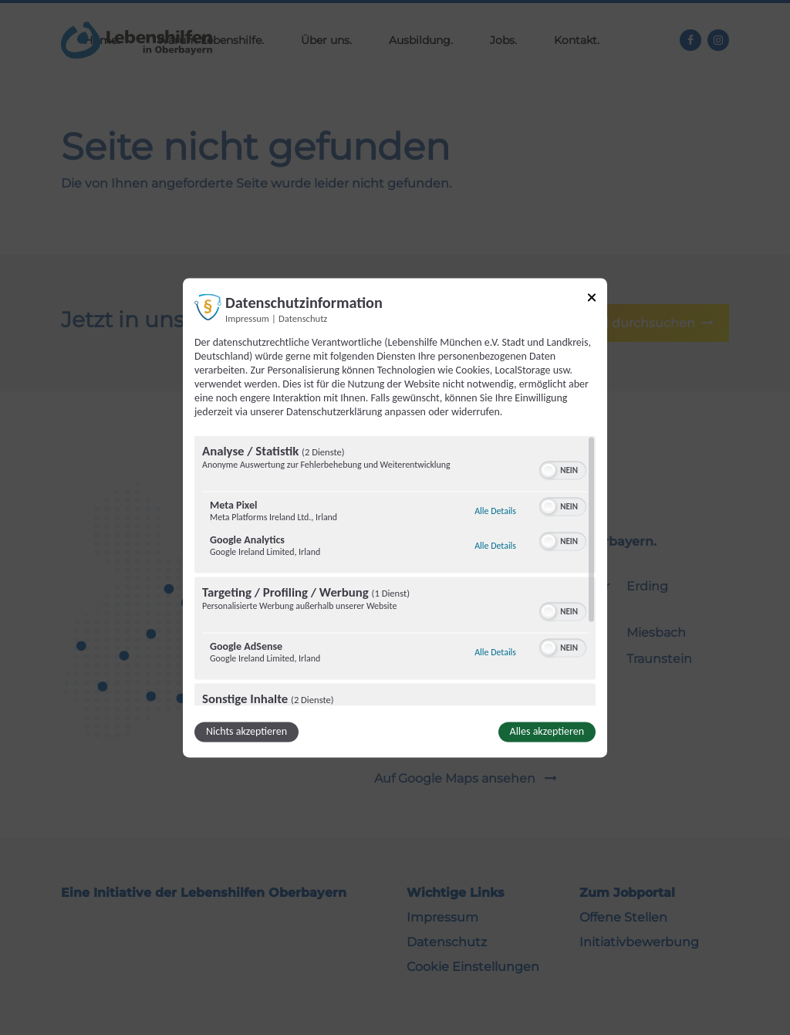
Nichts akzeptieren (246, 731)
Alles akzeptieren (547, 731)
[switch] (563, 468)
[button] (548, 470)
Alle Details (495, 511)
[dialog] (395, 517)
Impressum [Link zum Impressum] (247, 318)
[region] (395, 570)
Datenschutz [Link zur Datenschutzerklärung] (303, 318)
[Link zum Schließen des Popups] (592, 299)
